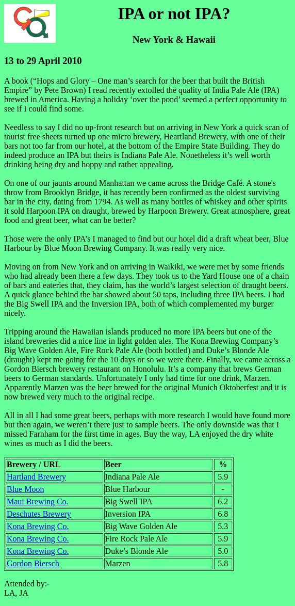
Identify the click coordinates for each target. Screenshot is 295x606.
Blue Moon (25, 489)
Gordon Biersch (33, 563)
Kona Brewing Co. (38, 526)
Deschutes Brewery (39, 513)
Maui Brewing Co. (38, 501)
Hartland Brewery (36, 476)
